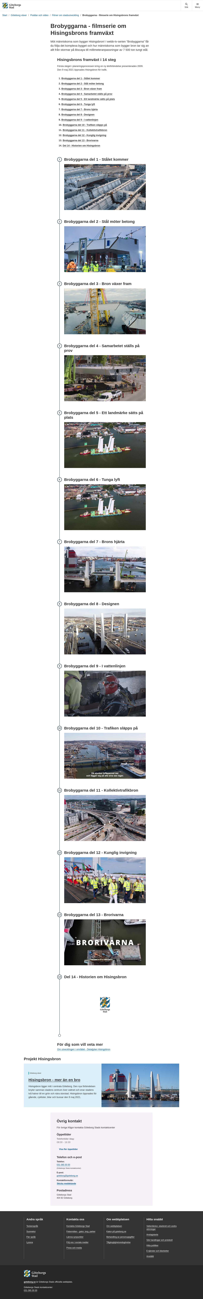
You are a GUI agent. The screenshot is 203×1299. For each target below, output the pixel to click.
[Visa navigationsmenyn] (197, 5)
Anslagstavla (152, 1234)
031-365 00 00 (63, 1165)
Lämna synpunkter (75, 1237)
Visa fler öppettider (68, 1149)
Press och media (74, 1248)
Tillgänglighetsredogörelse (118, 1242)
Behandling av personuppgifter (120, 1237)
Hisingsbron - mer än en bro (54, 1080)
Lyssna (29, 1242)
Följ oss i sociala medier (77, 1242)
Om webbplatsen (114, 1226)
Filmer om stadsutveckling (65, 15)
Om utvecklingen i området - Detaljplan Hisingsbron (83, 1049)
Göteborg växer (19, 15)
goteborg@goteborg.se (67, 1176)
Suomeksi (30, 1231)
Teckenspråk (32, 1226)
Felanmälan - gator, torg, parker (80, 1231)
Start (4, 15)
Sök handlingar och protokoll (159, 1240)
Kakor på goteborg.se (116, 1231)
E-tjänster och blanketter (157, 1251)
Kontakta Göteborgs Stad (78, 1226)
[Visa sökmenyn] (186, 5)
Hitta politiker (152, 1245)
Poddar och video (39, 15)
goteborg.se (30, 1282)
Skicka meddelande (66, 1183)
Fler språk (31, 1237)
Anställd (150, 1256)
